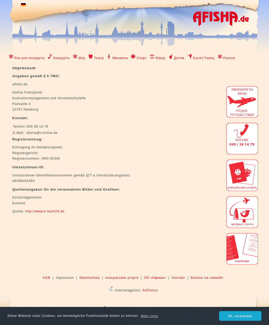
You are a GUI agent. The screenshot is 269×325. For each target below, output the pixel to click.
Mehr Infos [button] (149, 316)
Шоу (82, 58)
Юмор (160, 58)
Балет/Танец (203, 58)
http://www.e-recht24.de (44, 211)
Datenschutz (89, 278)
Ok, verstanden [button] (240, 316)
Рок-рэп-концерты (29, 58)
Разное (229, 58)
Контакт (178, 278)
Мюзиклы (120, 58)
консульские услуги (122, 278)
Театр (99, 58)
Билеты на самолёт (207, 278)
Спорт (142, 58)
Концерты (61, 58)
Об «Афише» (155, 278)
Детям (179, 58)
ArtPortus (150, 290)
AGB (46, 278)
